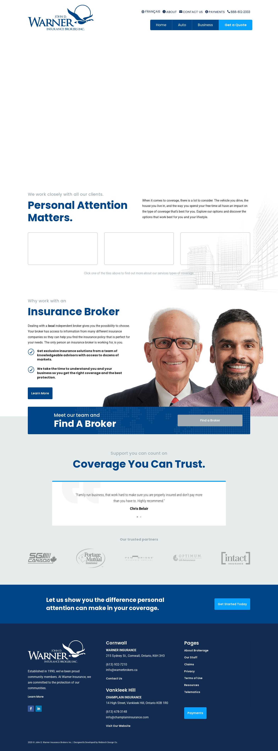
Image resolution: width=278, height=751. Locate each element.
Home (161, 24)
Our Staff (190, 657)
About (170, 12)
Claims (189, 664)
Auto (182, 24)
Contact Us (191, 12)
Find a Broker (210, 420)
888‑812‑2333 (238, 12)
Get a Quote (236, 24)
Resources (191, 685)
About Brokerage (196, 650)
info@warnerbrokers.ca (121, 670)
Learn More (40, 393)
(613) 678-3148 (116, 711)
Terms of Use (193, 678)
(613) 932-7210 (116, 664)
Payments (215, 12)
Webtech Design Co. (108, 742)
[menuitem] (150, 12)
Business (205, 24)
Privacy (189, 671)
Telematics (192, 692)
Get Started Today (232, 604)
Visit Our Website (118, 726)
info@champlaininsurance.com (127, 717)
